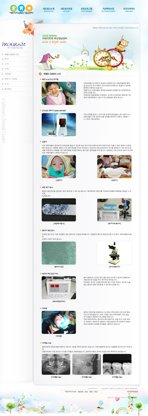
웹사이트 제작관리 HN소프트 (122, 397)
